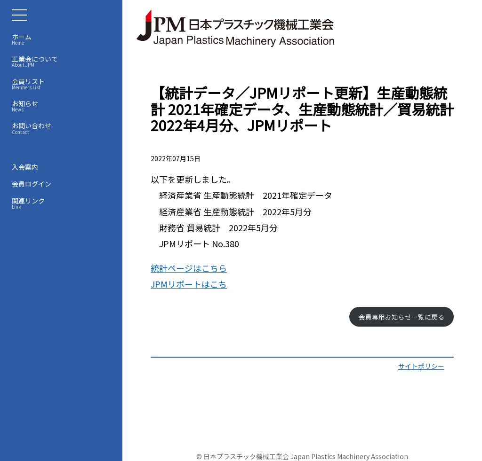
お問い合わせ (63, 128)
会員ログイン (31, 183)
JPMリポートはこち (189, 284)
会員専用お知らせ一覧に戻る (401, 316)
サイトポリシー (421, 366)
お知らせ (63, 106)
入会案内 (25, 167)
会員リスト (63, 84)
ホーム (63, 39)
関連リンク (63, 203)
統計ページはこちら (189, 268)
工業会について (63, 61)
